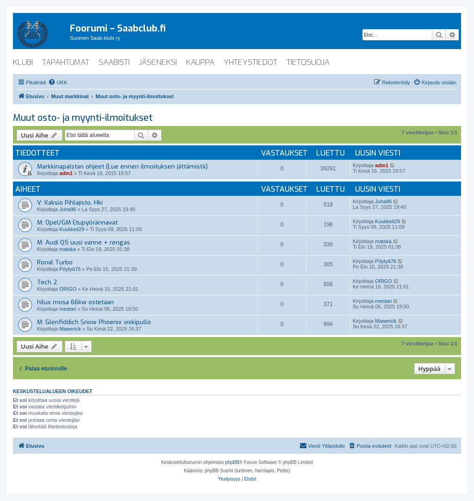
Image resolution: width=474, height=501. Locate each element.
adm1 (66, 173)
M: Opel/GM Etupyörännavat (77, 222)
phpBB (232, 462)
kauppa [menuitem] (200, 62)
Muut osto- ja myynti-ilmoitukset (83, 118)
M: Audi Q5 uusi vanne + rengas (83, 242)
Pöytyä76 (70, 269)
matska (67, 249)
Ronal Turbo (55, 262)
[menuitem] (57, 82)
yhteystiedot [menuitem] (250, 62)
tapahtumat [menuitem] (65, 62)
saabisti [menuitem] (114, 62)
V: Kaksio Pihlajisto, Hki (70, 203)
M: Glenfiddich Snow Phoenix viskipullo (94, 322)
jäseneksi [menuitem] (158, 62)
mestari (67, 309)
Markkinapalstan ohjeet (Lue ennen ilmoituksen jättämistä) (122, 166)
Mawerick (70, 329)
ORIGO (67, 289)
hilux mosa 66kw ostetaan (75, 302)
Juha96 (67, 209)
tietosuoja (308, 62)
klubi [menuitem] (23, 62)
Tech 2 (47, 282)
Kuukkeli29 (71, 229)
